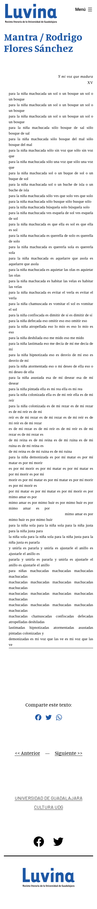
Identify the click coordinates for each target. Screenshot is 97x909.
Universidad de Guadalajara (49, 798)
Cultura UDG (48, 807)
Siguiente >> (69, 753)
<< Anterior (27, 753)
